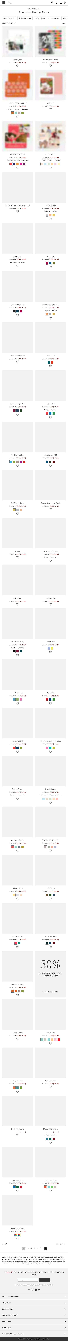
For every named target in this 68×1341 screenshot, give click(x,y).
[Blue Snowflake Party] (15, 991)
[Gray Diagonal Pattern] (19, 846)
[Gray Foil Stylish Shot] (47, 215)
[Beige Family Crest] (45, 1039)
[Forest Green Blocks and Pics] (17, 1186)
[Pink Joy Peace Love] (20, 699)
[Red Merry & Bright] (15, 943)
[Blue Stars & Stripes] (43, 798)
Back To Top (61, 1244)
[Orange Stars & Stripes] (53, 798)
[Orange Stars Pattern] (42, 164)
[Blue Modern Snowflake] (47, 1138)
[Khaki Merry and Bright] (50, 461)
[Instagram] (32, 1289)
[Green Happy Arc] (53, 699)
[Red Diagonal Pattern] (12, 846)
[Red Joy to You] (47, 413)
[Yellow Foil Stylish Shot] (53, 215)
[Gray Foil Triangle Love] (17, 509)
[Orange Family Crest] (52, 1039)
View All (4, 1244)
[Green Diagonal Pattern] (22, 846)
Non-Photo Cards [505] (53, 18)
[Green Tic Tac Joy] (53, 263)
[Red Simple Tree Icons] (45, 1186)
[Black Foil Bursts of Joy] (14, 651)
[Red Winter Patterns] (53, 943)
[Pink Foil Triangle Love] (20, 509)
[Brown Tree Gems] (47, 895)
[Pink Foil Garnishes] (20, 895)
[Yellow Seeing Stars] (52, 648)
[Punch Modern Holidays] (24, 461)
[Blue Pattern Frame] (17, 1087)
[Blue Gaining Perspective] (17, 410)
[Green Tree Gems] (50, 895)
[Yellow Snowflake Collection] (53, 314)
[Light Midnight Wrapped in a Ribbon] (55, 846)
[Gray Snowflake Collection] (50, 314)
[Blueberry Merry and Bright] (47, 461)
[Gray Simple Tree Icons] (55, 1186)
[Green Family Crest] (42, 1039)
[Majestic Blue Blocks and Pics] (14, 1186)
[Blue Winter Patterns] (50, 943)
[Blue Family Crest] (48, 1039)
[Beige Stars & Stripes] (47, 798)
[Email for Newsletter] (28, 1280)
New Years (17, 109)
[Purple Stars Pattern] (55, 164)
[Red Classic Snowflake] (20, 311)
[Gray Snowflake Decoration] (19, 112)
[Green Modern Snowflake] (50, 1138)
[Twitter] (39, 1289)
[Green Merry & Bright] (19, 943)
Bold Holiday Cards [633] (9, 18)
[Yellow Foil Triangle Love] (14, 509)
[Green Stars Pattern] (48, 164)
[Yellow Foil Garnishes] (14, 895)
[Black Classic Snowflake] (14, 311)
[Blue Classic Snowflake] (17, 311)
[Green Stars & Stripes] (50, 798)
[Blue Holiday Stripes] (17, 747)
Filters (64, 23)
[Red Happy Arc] (47, 699)
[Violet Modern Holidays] (20, 461)
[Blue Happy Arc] (50, 699)
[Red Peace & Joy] (52, 362)
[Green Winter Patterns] (47, 943)
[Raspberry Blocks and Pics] (20, 1186)
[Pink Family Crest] (55, 1039)
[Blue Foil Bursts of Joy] (20, 651)
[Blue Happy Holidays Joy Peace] (50, 747)
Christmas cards (49, 1261)
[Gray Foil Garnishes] (17, 895)
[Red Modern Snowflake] (53, 1138)
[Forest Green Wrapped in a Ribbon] (48, 846)
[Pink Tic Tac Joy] (47, 263)
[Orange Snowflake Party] (12, 991)
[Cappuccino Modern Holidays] (17, 461)
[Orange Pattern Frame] (14, 1087)
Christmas (25, 109)
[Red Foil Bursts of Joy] (17, 651)
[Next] (44, 1248)
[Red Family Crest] (58, 1039)
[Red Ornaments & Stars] (10, 164)
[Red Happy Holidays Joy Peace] (47, 747)
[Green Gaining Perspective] (20, 410)
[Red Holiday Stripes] (14, 747)
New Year (17, 160)
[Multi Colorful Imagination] (15, 1235)
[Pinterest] (29, 1289)
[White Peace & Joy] (48, 362)
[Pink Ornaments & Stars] (20, 164)
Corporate (21, 262)
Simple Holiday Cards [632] (25, 18)
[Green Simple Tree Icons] (52, 1186)
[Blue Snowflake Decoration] (15, 112)
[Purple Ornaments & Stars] (24, 164)
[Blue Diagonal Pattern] (15, 846)
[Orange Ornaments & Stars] (17, 164)
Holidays (9, 109)
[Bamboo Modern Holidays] (14, 461)
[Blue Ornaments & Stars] (14, 164)
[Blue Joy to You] (50, 413)
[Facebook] (36, 1289)
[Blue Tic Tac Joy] (50, 263)
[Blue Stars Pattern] (45, 164)
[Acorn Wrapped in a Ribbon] (45, 846)
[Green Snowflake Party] (22, 991)
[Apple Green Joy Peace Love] (17, 699)
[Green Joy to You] (53, 413)
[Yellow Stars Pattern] (58, 164)
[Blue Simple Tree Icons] (48, 1186)
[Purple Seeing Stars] (48, 648)
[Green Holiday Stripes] (20, 747)
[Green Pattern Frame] (20, 1087)
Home (29, 8)
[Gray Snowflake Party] (19, 991)
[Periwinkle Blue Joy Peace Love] (14, 699)
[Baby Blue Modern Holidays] (10, 461)
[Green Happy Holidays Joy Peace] (53, 747)
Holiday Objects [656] (40, 18)
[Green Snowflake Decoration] (22, 112)
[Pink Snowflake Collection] (47, 314)
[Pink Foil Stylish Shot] (50, 215)
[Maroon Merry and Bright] (53, 461)
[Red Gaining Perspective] (14, 410)
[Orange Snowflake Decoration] (12, 112)
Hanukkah (47, 211)
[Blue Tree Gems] (53, 895)
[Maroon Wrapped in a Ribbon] (52, 846)
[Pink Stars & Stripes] (57, 798)
